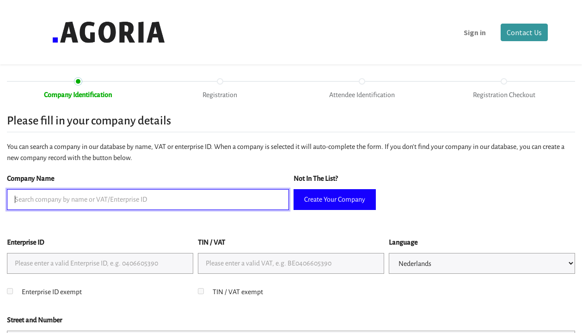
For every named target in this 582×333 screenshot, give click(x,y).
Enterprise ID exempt (52, 292)
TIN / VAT (211, 242)
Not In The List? (315, 178)
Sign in (475, 32)
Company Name (30, 178)
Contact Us (524, 32)
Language (403, 242)
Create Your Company (334, 199)
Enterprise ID (25, 242)
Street (34, 320)
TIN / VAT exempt (238, 292)
